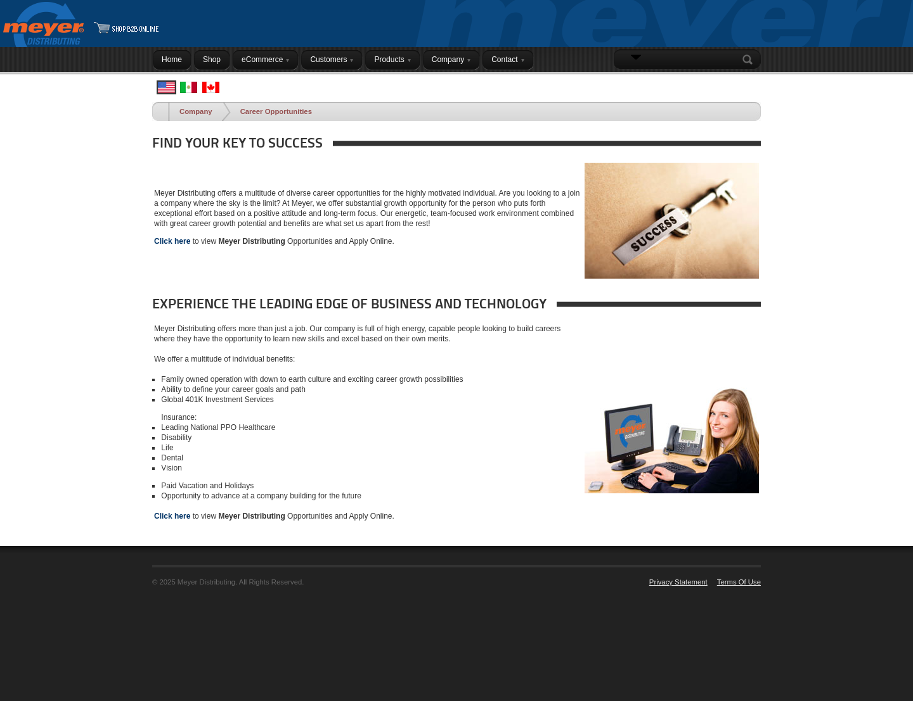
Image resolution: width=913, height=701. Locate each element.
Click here (172, 241)
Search (750, 59)
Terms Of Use (739, 582)
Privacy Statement (678, 582)
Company (195, 111)
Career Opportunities (276, 111)
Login (745, 84)
